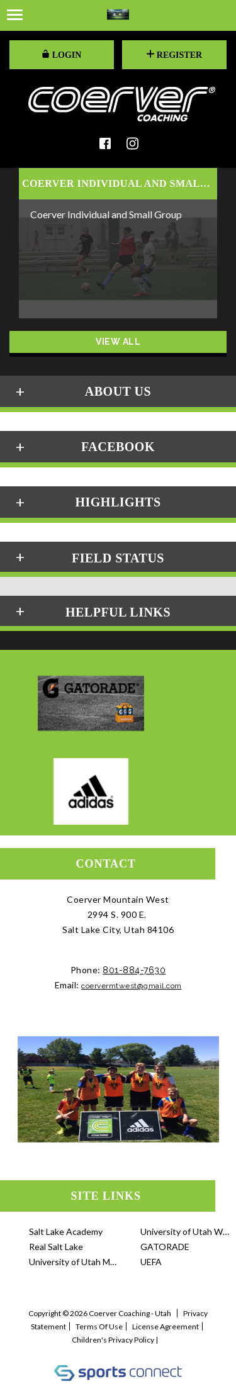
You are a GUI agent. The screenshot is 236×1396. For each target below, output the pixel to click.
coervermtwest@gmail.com (131, 985)
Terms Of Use (99, 1326)
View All (118, 342)
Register (174, 55)
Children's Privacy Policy (113, 1339)
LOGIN (61, 55)
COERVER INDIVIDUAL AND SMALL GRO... (118, 184)
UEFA (151, 1261)
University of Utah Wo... (185, 1231)
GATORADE (164, 1246)
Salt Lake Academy (66, 1231)
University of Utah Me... (73, 1261)
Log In (118, 1352)
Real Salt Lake (56, 1246)
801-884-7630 (134, 970)
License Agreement (165, 1326)
